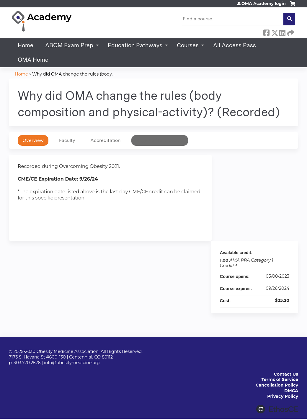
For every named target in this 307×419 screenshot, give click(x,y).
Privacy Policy (282, 396)
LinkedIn (282, 31)
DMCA (291, 390)
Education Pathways (135, 45)
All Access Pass (234, 45)
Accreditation (105, 140)
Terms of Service (280, 379)
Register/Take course (159, 140)
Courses (188, 45)
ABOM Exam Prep (69, 45)
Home (25, 45)
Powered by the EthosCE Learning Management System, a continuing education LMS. (277, 409)
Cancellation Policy (277, 385)
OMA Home (33, 59)
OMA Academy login (263, 3)
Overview (33, 140)
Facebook (266, 31)
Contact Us (286, 374)
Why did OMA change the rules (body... (73, 74)
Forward (290, 31)
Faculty (67, 140)
